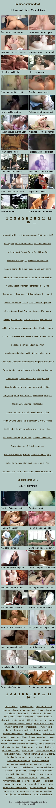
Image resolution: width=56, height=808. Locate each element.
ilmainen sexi (29, 710)
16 (28, 222)
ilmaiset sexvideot (37, 737)
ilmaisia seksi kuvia (44, 747)
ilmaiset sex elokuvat (12, 733)
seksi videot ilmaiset (15, 774)
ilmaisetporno (33, 740)
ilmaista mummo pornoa (38, 757)
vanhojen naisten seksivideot (17, 794)
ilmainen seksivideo (12, 710)
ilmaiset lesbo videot (43, 723)
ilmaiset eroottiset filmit (22, 720)
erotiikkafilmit (11, 706)
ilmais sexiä (35, 713)
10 (43, 218)
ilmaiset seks (31, 727)
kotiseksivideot (26, 767)
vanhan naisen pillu (25, 791)
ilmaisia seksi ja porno (22, 747)
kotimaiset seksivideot (40, 764)
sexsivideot (47, 781)
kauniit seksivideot (40, 760)
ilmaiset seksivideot (43, 730)
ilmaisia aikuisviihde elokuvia (22, 743)
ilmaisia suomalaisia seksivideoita (38, 754)
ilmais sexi (23, 713)
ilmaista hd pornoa (16, 757)
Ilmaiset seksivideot (27, 4)
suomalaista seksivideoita (15, 787)
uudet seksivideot (38, 787)
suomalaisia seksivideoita (41, 784)
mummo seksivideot (45, 767)
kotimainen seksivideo (17, 764)
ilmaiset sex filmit (32, 733)
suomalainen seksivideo (15, 784)
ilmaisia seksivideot (11, 750)
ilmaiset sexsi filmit (17, 737)
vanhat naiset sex (44, 791)
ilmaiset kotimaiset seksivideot (18, 723)
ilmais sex (11, 713)
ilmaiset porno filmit (14, 727)
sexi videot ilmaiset (31, 781)
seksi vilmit (32, 774)
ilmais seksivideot (46, 710)
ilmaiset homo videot (44, 720)
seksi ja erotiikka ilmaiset (40, 770)
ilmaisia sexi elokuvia (45, 750)
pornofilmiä (21, 770)
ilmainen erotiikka (44, 706)
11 (49, 218)
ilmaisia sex (27, 750)
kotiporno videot (9, 767)
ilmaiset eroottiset (25, 716)
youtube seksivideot (43, 794)
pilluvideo (9, 770)
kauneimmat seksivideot (18, 760)
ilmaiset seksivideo (22, 730)
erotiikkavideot (26, 706)
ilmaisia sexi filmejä (11, 754)
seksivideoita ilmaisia (27, 777)
